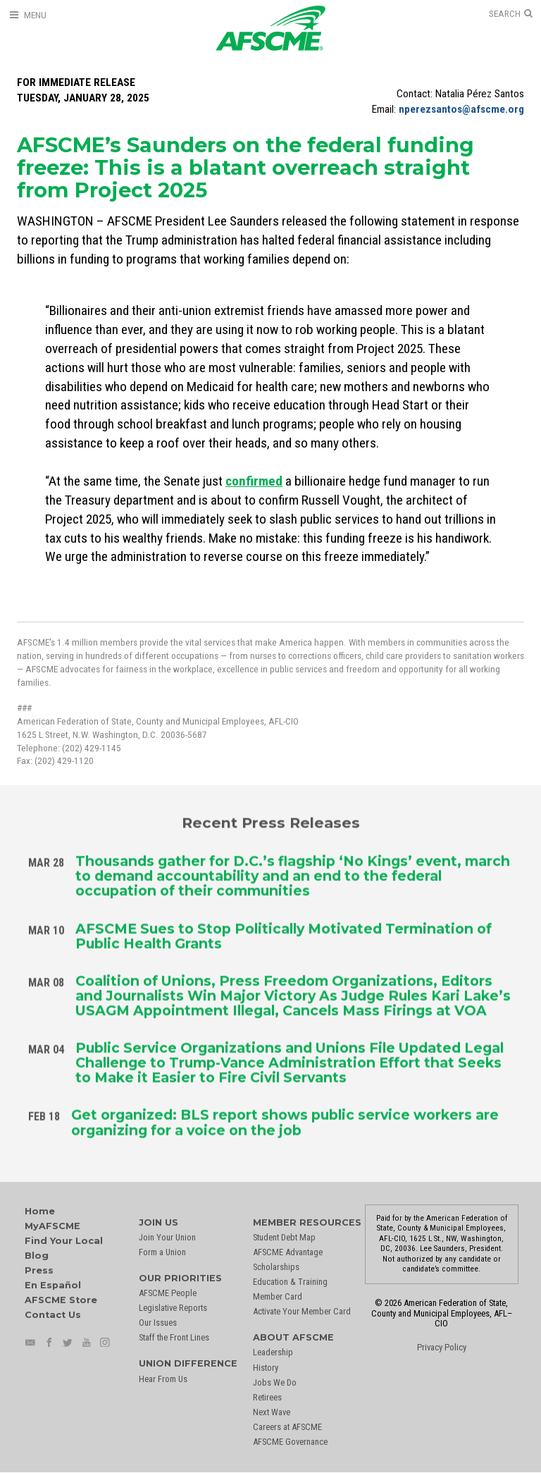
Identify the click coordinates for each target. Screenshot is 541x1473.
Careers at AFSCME (287, 1427)
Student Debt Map (284, 1237)
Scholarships (276, 1267)
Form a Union (162, 1252)
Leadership (273, 1352)
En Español (53, 1285)
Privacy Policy (441, 1347)
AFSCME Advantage (288, 1252)
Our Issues (158, 1322)
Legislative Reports (173, 1307)
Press (39, 1270)
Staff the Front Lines (174, 1337)
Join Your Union (167, 1237)
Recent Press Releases (271, 820)
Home (40, 1211)
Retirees (267, 1397)
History (265, 1367)
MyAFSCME (52, 1226)
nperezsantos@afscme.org (461, 109)
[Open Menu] (27, 15)
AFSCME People (168, 1293)
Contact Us (53, 1314)
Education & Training (290, 1281)
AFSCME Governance (290, 1441)
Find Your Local (64, 1240)
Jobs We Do (275, 1382)
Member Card (277, 1296)
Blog (37, 1255)
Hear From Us (163, 1379)
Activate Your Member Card (302, 1311)
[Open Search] (510, 14)
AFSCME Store (61, 1300)
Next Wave (271, 1412)
